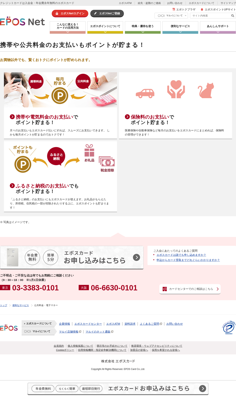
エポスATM (125, 3)
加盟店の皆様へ (139, 350)
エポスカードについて (201, 3)
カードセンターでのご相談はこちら (191, 288)
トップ (3, 305)
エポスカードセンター (88, 323)
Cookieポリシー (65, 350)
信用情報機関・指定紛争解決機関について (102, 350)
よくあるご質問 (149, 323)
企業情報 (64, 323)
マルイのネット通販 (98, 331)
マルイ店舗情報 (68, 331)
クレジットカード (11, 3)
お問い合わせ (175, 3)
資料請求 (130, 323)
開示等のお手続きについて (112, 345)
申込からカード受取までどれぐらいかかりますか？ (188, 260)
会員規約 (59, 345)
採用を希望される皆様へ (166, 350)
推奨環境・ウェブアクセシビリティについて (156, 345)
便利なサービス (20, 305)
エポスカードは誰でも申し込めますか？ (181, 254)
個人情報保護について (80, 345)
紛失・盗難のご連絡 (149, 3)
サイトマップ (228, 3)
